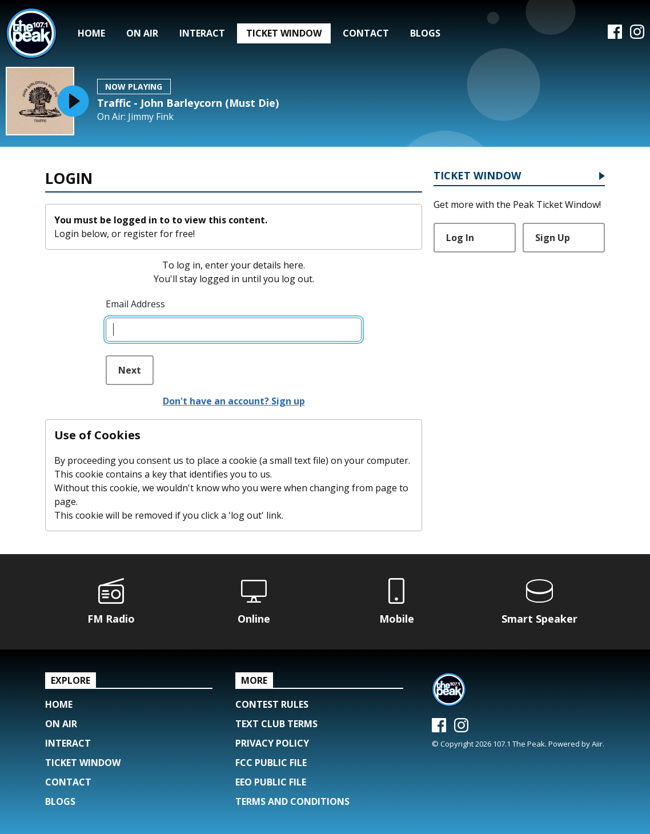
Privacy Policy (272, 743)
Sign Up (552, 237)
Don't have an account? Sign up (234, 401)
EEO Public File (270, 782)
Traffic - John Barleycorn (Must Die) (188, 103)
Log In (460, 237)
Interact (202, 33)
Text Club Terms (276, 723)
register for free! (159, 233)
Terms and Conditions (292, 801)
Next (129, 370)
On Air (142, 33)
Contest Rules (271, 704)
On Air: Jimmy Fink (135, 117)
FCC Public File (271, 762)
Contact (366, 33)
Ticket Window (284, 33)
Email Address (135, 304)
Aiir (597, 744)
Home (91, 33)
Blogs (425, 33)
